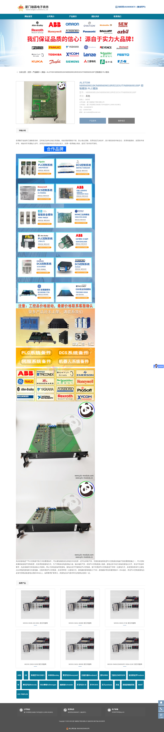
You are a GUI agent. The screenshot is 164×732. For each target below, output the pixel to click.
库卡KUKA (94, 685)
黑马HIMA (104, 675)
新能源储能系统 (128, 685)
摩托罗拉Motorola (30, 685)
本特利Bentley (53, 675)
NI (18, 685)
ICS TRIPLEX (22, 694)
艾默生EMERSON (118, 675)
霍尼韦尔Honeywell (70, 675)
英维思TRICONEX (38, 675)
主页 (29, 72)
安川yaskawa (107, 685)
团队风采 (95, 16)
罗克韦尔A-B (81, 685)
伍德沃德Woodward (89, 675)
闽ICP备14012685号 (99, 721)
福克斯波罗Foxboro (136, 675)
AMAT (140, 685)
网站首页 (28, 16)
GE (26, 675)
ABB (19, 675)
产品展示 (73, 16)
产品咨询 (92, 121)
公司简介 (50, 16)
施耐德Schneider (66, 685)
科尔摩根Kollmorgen (48, 685)
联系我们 (117, 16)
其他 (43, 72)
